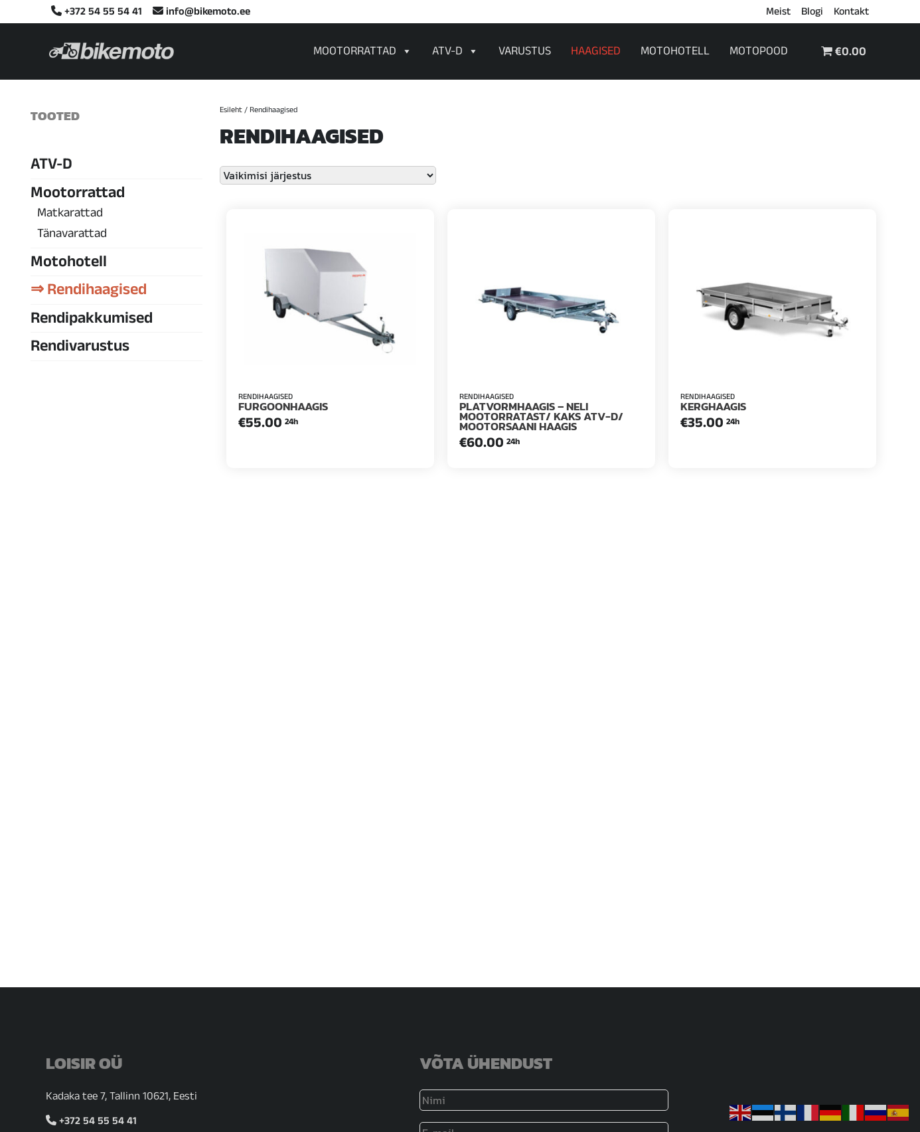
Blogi (812, 13)
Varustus (524, 53)
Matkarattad (70, 214)
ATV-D (455, 52)
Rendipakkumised (92, 320)
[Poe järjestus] (328, 175)
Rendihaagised (97, 291)
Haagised (596, 53)
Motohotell (675, 53)
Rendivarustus (80, 348)
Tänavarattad (72, 235)
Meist (778, 13)
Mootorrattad (362, 52)
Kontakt (851, 13)
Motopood (758, 53)
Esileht (231, 111)
